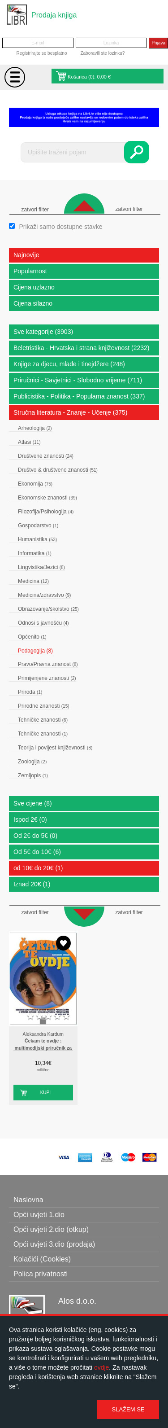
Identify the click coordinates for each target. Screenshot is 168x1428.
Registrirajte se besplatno (42, 53)
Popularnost (30, 271)
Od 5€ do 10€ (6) (37, 851)
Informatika (35, 553)
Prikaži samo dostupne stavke (60, 226)
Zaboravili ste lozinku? (102, 53)
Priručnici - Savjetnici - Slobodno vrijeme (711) (77, 380)
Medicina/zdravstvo (44, 595)
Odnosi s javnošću (43, 623)
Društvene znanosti (45, 456)
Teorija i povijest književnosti (55, 748)
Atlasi (29, 442)
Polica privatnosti (40, 1274)
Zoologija (32, 761)
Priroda (30, 692)
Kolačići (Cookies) (42, 1259)
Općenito (32, 637)
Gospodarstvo (38, 525)
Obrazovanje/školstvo (48, 609)
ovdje (101, 1367)
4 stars (57, 1017)
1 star (30, 1017)
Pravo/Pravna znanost (48, 664)
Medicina (33, 581)
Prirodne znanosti (43, 706)
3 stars (48, 1017)
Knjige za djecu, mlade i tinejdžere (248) (69, 364)
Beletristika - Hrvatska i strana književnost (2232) (81, 347)
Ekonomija (35, 484)
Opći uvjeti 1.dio (39, 1214)
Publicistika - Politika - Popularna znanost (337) (79, 396)
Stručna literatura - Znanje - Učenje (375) (70, 412)
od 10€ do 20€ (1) (38, 868)
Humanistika (37, 539)
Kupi (45, 1092)
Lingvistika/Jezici (41, 567)
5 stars (66, 1017)
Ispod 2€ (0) (30, 819)
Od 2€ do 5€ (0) (35, 835)
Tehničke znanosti (43, 720)
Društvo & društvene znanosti (58, 470)
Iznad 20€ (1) (32, 884)
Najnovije (26, 254)
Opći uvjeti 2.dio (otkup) (51, 1229)
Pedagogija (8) (35, 651)
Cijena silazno (32, 303)
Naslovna (28, 1200)
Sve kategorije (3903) (43, 331)
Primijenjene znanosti (47, 678)
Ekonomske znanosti (47, 498)
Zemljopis (33, 775)
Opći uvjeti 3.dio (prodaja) (54, 1244)
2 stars (39, 1017)
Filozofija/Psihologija (45, 511)
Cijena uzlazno (34, 287)
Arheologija (35, 428)
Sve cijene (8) (32, 803)
